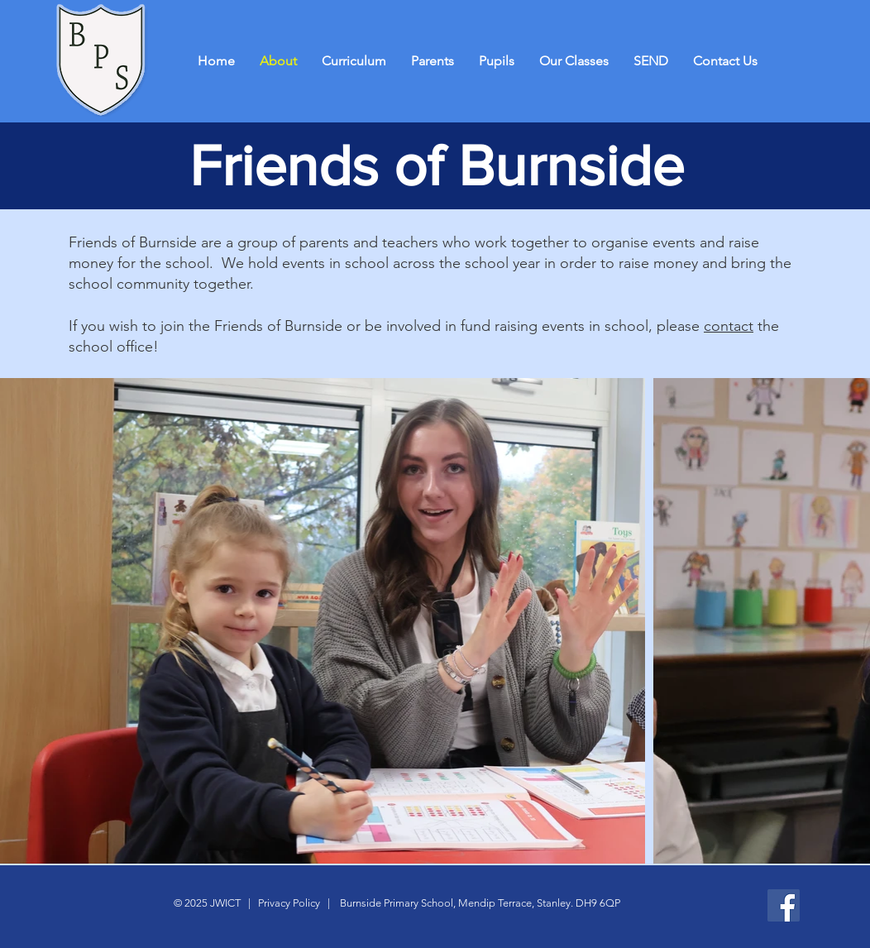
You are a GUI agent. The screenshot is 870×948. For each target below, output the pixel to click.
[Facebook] (783, 905)
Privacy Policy (288, 903)
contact (728, 326)
